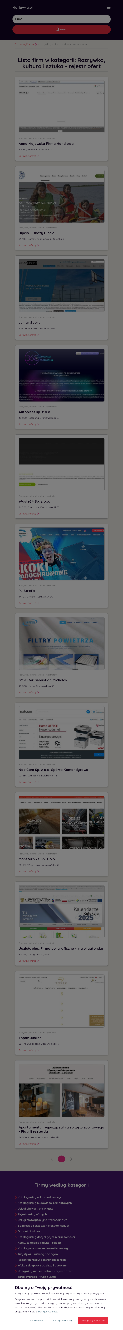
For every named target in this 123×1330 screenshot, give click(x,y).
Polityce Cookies (47, 1311)
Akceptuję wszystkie (93, 1320)
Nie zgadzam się (62, 1320)
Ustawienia (36, 1320)
